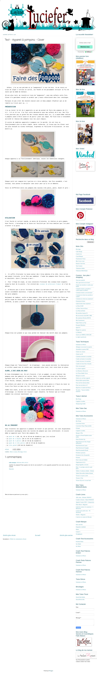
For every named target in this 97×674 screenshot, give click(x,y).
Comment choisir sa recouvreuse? (84, 292)
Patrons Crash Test (80, 263)
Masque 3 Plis (79, 433)
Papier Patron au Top (81, 322)
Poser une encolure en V (82, 385)
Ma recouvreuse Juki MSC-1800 (84, 315)
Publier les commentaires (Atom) (18, 539)
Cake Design (79, 251)
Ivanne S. (78, 531)
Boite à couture (13, 451)
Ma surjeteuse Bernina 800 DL (83, 318)
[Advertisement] (16, 516)
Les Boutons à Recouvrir (82, 371)
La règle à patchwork (81, 337)
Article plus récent (9, 535)
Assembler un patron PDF (82, 349)
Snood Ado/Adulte (80, 597)
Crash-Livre (79, 254)
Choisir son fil (79, 354)
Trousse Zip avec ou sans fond (83, 480)
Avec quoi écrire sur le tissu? (83, 282)
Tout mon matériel (80, 280)
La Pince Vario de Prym (81, 308)
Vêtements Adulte (80, 268)
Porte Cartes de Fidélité (81, 460)
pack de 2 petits (15, 441)
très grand (13, 445)
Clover (25, 451)
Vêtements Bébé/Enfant (81, 270)
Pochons (78, 457)
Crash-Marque (79, 256)
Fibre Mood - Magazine (81, 504)
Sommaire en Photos (81, 344)
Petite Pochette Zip (80, 439)
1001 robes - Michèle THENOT (83, 497)
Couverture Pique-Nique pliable (83, 426)
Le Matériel (79, 332)
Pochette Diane (79, 541)
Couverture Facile (80, 423)
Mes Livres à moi (80, 261)
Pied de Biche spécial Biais (82, 380)
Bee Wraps (78, 399)
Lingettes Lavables (80, 401)
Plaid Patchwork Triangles (82, 448)
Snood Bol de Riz (80, 599)
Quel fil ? (78, 327)
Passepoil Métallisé (80, 325)
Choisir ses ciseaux (80, 351)
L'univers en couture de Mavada (84, 517)
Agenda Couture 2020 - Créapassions (85, 502)
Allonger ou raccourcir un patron (84, 347)
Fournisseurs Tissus (80, 258)
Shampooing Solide (80, 403)
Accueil (37, 535)
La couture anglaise (80, 368)
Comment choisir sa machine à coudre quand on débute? (83, 289)
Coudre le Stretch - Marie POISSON (85, 499)
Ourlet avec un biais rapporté (83, 378)
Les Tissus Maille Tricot (82, 373)
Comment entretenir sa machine (83, 356)
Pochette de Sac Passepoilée (83, 455)
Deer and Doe (79, 524)
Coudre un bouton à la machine (83, 359)
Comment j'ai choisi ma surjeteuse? (84, 298)
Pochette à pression (80, 452)
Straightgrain (79, 534)
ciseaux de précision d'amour (50, 284)
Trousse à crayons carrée (82, 475)
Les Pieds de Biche (80, 310)
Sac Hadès (78, 544)
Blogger (51, 670)
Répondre (11, 469)
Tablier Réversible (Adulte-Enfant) (84, 473)
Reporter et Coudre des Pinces (83, 387)
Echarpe (78, 428)
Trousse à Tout (79, 478)
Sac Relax (78, 546)
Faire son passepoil (80, 366)
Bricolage (20, 451)
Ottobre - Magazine (80, 514)
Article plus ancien (66, 535)
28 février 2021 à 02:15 (22, 462)
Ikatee (77, 529)
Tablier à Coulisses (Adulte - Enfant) (85, 471)
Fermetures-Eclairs (80, 301)
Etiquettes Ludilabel (81, 527)
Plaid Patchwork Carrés (81, 445)
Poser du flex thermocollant (82, 382)
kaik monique (12, 462)
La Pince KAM (79, 306)
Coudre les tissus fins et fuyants (83, 363)
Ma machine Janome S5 (82, 313)
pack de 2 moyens (15, 439)
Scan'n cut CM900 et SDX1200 (83, 334)
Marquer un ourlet (80, 375)
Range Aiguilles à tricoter (82, 464)
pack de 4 (12, 436)
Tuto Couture (79, 266)
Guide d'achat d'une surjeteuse (83, 303)
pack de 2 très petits (17, 443)
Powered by (85, 52)
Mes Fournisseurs (80, 320)
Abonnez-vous (85, 47)
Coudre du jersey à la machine (83, 361)
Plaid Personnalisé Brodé (82, 450)
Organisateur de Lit (80, 462)
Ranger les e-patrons (81, 330)
